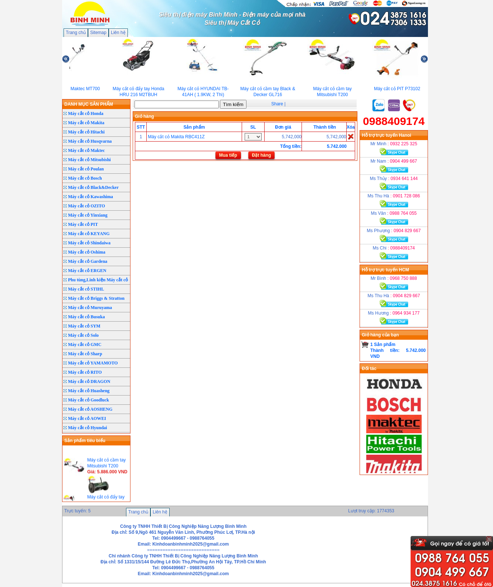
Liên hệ (118, 32)
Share (277, 103)
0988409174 (394, 121)
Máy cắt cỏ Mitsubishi (89, 159)
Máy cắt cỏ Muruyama (90, 307)
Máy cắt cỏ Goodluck (88, 400)
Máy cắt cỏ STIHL (86, 289)
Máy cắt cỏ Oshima (86, 252)
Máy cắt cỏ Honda (85, 113)
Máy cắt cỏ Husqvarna (90, 141)
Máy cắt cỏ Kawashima (90, 196)
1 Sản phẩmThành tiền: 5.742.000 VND (398, 350)
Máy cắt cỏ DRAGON (89, 381)
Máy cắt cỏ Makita (86, 122)
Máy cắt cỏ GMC (84, 344)
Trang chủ (76, 32)
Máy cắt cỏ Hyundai (87, 427)
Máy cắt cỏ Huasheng (88, 390)
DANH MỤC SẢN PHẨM (88, 104)
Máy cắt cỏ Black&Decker (93, 187)
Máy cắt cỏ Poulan (86, 169)
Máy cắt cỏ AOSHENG (90, 409)
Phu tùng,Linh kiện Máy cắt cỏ (98, 279)
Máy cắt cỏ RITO (85, 372)
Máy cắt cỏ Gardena (87, 261)
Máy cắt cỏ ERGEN (87, 270)
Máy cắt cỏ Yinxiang (88, 215)
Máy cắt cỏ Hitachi (86, 132)
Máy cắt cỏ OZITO (86, 205)
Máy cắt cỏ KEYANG (89, 233)
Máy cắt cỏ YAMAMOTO (93, 363)
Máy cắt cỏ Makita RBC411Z (176, 136)
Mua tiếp (228, 155)
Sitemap (98, 32)
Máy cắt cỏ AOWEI (87, 418)
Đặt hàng (261, 155)
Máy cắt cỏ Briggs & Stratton (96, 298)
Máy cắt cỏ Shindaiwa (89, 242)
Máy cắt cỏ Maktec (86, 150)
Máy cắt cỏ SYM (84, 326)
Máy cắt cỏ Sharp (85, 353)
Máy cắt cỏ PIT (83, 224)
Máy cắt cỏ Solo (83, 335)
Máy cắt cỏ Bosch (85, 178)
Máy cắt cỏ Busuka (86, 316)
